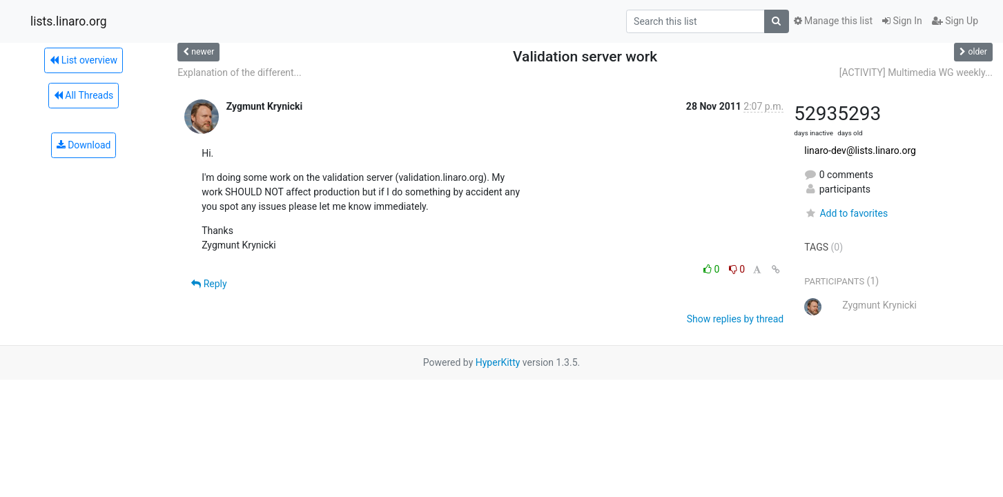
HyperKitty (498, 362)
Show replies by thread (735, 318)
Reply (208, 283)
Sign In (902, 20)
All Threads (83, 95)
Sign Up (955, 20)
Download (84, 144)
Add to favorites (846, 213)
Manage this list (833, 20)
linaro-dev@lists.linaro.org (860, 150)
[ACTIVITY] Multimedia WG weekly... (916, 72)
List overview (83, 60)
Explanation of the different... (239, 72)
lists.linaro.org (68, 21)
